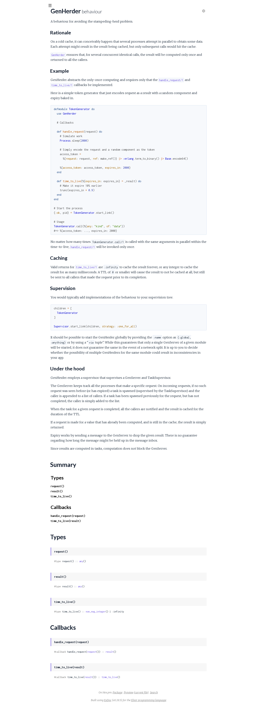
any (109, 561)
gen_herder (14, 15)
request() (85, 486)
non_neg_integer (124, 611)
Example (14, 53)
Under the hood (19, 64)
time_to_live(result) (94, 521)
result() (85, 491)
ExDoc (136, 700)
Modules (22, 26)
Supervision (16, 61)
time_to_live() (89, 496)
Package (146, 692)
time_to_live (138, 677)
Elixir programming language (177, 700)
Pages (8, 26)
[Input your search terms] (28, 5)
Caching (14, 57)
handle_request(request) (96, 515)
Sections (11, 44)
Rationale (15, 49)
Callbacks (12, 80)
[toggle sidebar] (51, 6)
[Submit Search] (5, 5)
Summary (12, 71)
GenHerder (10, 38)
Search (182, 692)
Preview (156, 692)
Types (10, 75)
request (120, 651)
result (138, 651)
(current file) (169, 692)
